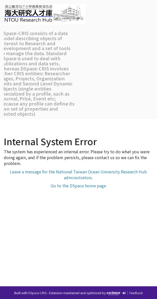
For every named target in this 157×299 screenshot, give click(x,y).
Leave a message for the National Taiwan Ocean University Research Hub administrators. (78, 175)
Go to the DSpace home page (78, 186)
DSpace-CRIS (37, 293)
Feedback (136, 293)
